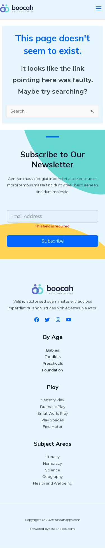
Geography (52, 477)
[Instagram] (57, 319)
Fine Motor (52, 426)
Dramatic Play (52, 407)
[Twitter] (47, 319)
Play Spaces (52, 420)
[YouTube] (68, 319)
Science (52, 470)
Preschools (53, 363)
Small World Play (53, 413)
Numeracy (52, 463)
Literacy (52, 457)
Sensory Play (52, 400)
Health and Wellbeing (52, 483)
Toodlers (52, 357)
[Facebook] (36, 319)
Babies (52, 350)
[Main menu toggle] (98, 8)
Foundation (52, 370)
